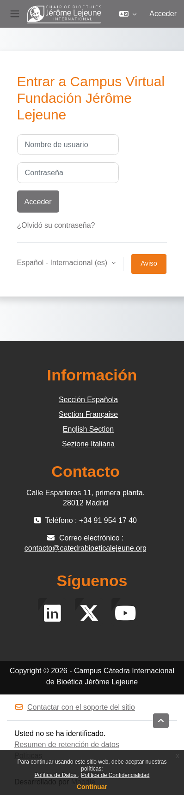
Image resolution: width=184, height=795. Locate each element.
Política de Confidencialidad (115, 775)
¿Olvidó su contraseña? (56, 225)
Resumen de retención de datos (66, 744)
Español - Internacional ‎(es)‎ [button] (63, 263)
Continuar (92, 786)
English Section (88, 429)
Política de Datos (56, 775)
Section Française (88, 414)
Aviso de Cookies (149, 267)
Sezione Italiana (88, 444)
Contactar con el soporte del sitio (74, 707)
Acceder (163, 14)
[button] (128, 14)
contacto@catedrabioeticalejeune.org (86, 548)
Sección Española (88, 399)
